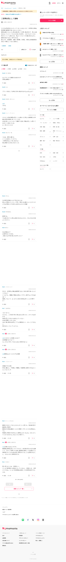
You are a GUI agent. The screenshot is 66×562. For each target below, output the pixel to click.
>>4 (3, 103)
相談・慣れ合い (56, 140)
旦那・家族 (42, 126)
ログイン (59, 3)
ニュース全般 (56, 118)
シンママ (55, 161)
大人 (41, 144)
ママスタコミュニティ (40, 538)
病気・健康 (42, 130)
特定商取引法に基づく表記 (24, 543)
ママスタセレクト (39, 535)
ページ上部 (33, 554)
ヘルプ (3, 512)
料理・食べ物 (56, 126)
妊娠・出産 (55, 152)
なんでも (42, 118)
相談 (10, 45)
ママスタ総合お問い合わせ (7, 543)
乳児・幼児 (42, 156)
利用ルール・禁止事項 (6, 509)
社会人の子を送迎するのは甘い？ (13, 14)
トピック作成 (51, 20)
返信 (5, 83)
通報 (2, 49)
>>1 (3, 446)
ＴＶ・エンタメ (43, 122)
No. (3, 73)
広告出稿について (6, 540)
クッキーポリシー (22, 540)
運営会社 (4, 545)
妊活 (41, 152)
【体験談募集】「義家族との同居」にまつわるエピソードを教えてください (17, 11)
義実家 (4, 45)
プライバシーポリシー (23, 538)
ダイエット (42, 136)
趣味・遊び (42, 140)
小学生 (54, 156)
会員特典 (4, 538)
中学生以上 (42, 161)
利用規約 (21, 535)
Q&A (3, 535)
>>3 (3, 354)
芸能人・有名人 (56, 122)
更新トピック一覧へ (19, 488)
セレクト (42, 169)
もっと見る (52, 61)
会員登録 (54, 3)
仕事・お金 (55, 136)
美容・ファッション (57, 131)
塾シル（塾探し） (39, 540)
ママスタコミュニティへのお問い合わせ (10, 514)
